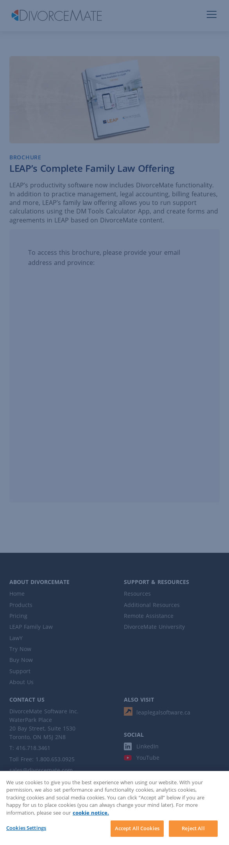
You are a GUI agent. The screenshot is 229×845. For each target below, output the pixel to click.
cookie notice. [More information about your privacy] (91, 812)
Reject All (193, 828)
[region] (114, 808)
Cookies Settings (26, 827)
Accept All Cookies (137, 828)
